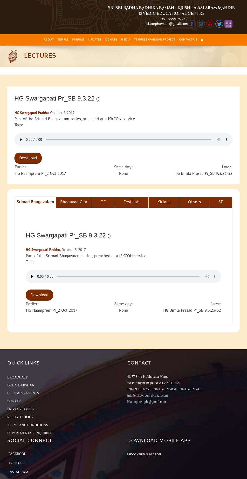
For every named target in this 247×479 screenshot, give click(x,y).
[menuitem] (48, 40)
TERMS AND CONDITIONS (27, 425)
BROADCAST (17, 377)
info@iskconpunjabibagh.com (147, 395)
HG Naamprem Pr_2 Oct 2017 (40, 173)
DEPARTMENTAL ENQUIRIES (29, 433)
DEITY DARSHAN (20, 385)
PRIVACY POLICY (20, 409)
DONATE (14, 401)
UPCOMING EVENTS (23, 393)
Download (28, 158)
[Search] (202, 40)
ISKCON (114, 118)
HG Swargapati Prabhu (31, 112)
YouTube (16, 463)
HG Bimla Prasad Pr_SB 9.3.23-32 (203, 173)
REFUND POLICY (20, 417)
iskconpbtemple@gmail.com (167, 23)
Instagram (18, 472)
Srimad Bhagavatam (51, 118)
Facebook (17, 454)
